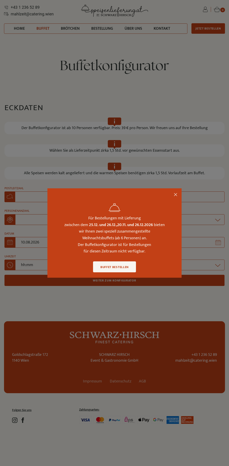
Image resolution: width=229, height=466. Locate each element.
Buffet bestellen (114, 267)
